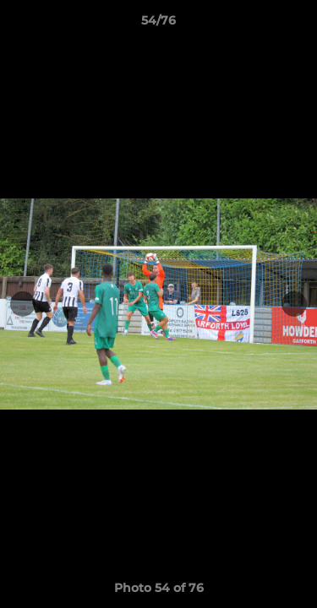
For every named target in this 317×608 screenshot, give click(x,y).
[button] (297, 24)
